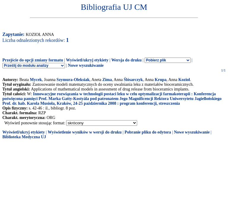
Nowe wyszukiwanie (86, 65)
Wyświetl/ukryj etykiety (87, 60)
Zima (107, 79)
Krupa (161, 79)
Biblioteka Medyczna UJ (24, 137)
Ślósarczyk (133, 79)
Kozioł (184, 79)
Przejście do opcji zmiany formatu (32, 60)
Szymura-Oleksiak (72, 79)
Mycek (36, 79)
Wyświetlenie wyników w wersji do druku (85, 132)
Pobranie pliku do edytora (147, 132)
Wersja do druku (126, 60)
